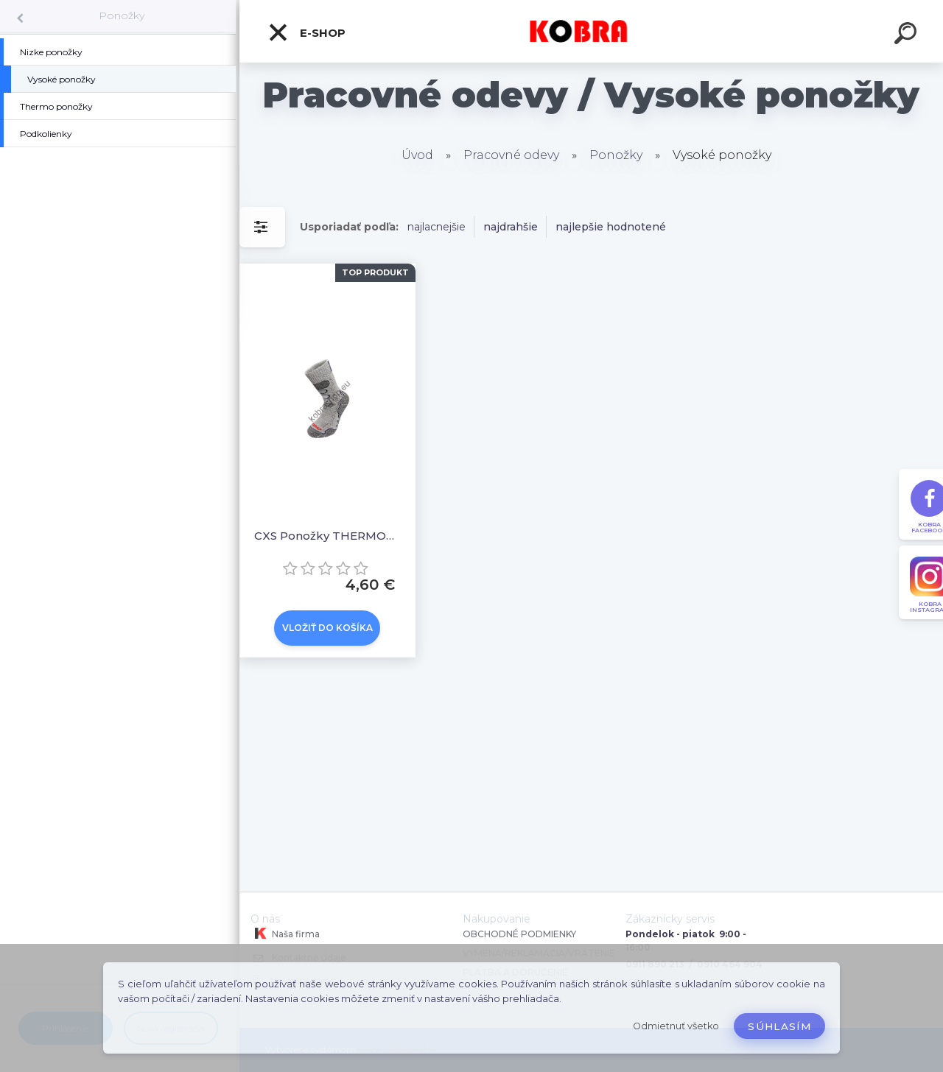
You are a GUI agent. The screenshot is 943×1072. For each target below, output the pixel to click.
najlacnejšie (436, 226)
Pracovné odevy (511, 155)
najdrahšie (510, 226)
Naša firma (285, 933)
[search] (907, 35)
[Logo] (591, 31)
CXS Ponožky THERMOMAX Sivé (327, 536)
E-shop (306, 32)
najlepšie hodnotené (610, 226)
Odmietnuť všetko (676, 1026)
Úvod (417, 155)
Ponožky (121, 15)
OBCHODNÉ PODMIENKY (519, 933)
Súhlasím (779, 1026)
